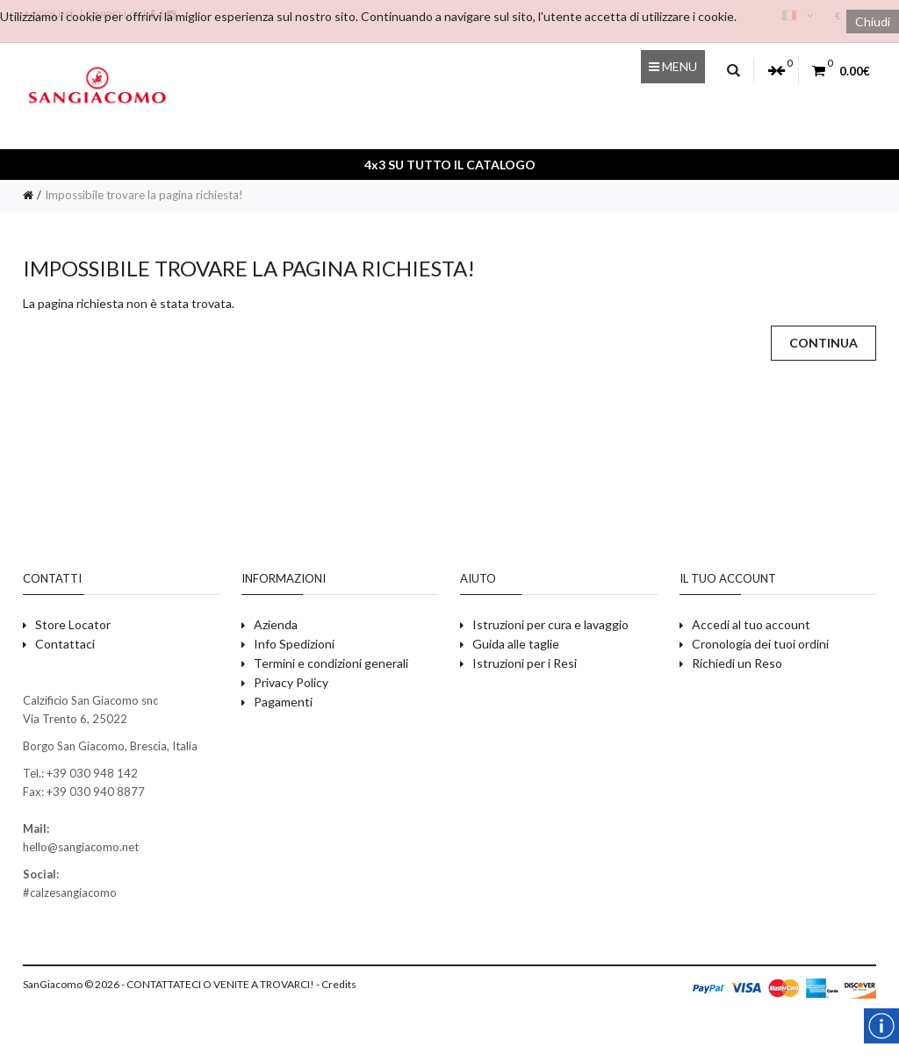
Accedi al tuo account (751, 624)
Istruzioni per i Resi (524, 663)
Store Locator (73, 624)
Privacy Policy (291, 682)
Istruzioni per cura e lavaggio (550, 624)
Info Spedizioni (294, 643)
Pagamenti (283, 701)
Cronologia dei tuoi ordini (760, 643)
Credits (338, 984)
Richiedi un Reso (737, 663)
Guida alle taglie (515, 643)
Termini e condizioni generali (331, 663)
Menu (673, 66)
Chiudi (872, 21)
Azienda (276, 624)
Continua (823, 342)
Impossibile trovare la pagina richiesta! (144, 195)
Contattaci (65, 643)
